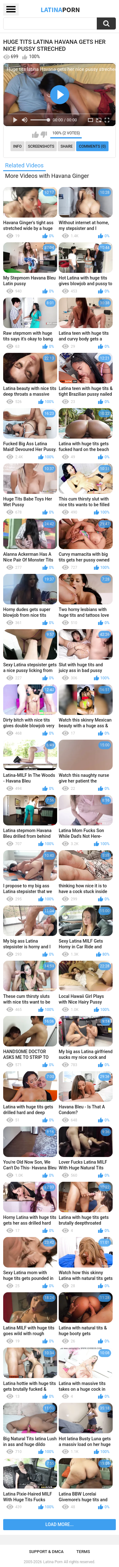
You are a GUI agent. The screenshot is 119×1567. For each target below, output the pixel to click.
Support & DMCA (46, 1551)
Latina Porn (53, 1562)
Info (17, 146)
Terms (83, 1551)
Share (67, 146)
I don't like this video (43, 134)
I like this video (35, 134)
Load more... (59, 1524)
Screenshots (41, 146)
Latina (60, 9)
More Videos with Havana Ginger (47, 175)
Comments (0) (92, 146)
